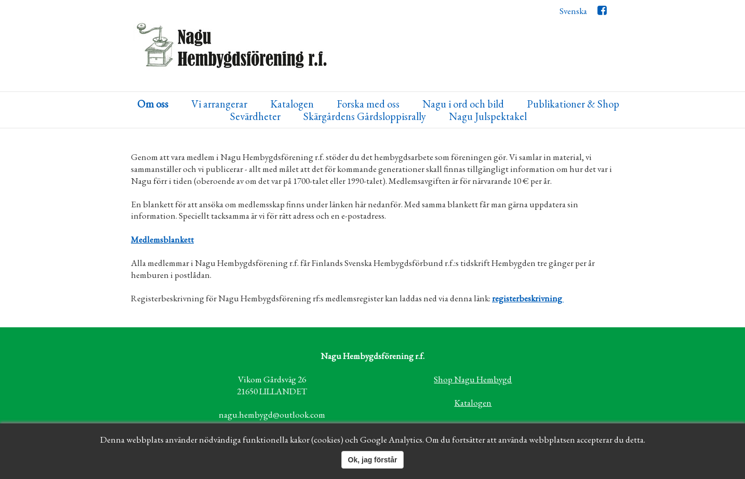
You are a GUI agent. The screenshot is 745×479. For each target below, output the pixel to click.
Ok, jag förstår (372, 460)
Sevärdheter (255, 117)
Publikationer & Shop (573, 104)
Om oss (152, 104)
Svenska (573, 11)
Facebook (601, 12)
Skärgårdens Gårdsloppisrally (364, 117)
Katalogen (292, 104)
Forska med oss (368, 104)
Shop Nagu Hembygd (473, 379)
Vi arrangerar (219, 104)
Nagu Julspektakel (488, 117)
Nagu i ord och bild (463, 104)
